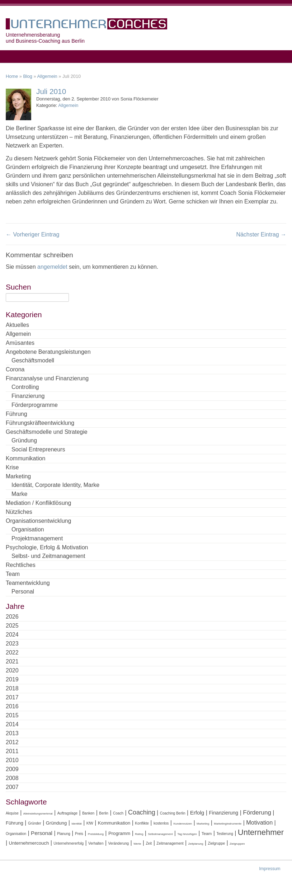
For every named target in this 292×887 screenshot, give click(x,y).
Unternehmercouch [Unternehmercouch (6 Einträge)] (29, 843)
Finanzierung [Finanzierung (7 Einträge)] (223, 813)
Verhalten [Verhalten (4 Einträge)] (95, 843)
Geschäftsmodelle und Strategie (47, 432)
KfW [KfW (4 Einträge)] (89, 823)
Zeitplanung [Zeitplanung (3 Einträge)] (195, 843)
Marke (19, 494)
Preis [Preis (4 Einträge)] (79, 834)
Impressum (269, 868)
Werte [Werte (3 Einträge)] (137, 843)
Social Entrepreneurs (38, 449)
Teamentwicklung (28, 583)
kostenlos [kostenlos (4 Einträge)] (161, 823)
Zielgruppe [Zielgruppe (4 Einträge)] (216, 843)
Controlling (25, 387)
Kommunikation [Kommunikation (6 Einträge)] (114, 823)
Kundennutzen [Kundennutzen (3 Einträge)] (182, 823)
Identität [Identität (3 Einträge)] (76, 823)
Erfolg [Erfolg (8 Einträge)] (197, 812)
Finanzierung (28, 396)
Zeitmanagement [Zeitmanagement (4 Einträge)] (169, 843)
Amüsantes (20, 343)
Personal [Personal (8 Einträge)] (41, 833)
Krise (12, 467)
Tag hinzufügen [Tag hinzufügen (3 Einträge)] (187, 834)
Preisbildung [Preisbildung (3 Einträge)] (96, 834)
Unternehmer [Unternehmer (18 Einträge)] (261, 832)
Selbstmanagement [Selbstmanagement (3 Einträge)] (160, 834)
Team (13, 574)
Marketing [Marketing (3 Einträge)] (203, 823)
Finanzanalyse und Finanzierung (47, 378)
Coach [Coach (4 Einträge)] (118, 813)
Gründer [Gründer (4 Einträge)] (34, 823)
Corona (15, 369)
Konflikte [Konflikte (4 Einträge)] (142, 823)
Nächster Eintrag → (261, 234)
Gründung (24, 440)
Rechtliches (21, 565)
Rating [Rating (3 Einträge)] (139, 834)
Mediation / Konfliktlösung (38, 503)
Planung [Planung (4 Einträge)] (63, 834)
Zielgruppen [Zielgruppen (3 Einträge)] (237, 843)
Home (12, 76)
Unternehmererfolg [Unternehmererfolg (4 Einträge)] (68, 843)
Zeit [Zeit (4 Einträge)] (149, 843)
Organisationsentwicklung (38, 521)
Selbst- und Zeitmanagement (48, 556)
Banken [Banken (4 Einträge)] (88, 813)
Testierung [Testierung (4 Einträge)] (224, 834)
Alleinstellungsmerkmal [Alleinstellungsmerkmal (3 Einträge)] (38, 813)
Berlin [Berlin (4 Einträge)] (103, 813)
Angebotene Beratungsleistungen (48, 352)
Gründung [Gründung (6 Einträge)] (56, 823)
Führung (16, 414)
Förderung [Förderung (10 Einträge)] (257, 812)
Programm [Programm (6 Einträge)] (119, 833)
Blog (27, 76)
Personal (22, 591)
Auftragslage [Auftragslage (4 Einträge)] (67, 813)
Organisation (27, 529)
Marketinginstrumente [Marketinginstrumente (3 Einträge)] (227, 823)
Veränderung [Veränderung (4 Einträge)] (118, 843)
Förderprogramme (34, 405)
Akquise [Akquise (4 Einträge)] (12, 813)
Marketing (18, 476)
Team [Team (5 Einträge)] (207, 833)
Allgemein (47, 76)
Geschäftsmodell (32, 360)
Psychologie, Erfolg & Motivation (47, 547)
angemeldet (52, 267)
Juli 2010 (51, 91)
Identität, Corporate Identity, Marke (55, 485)
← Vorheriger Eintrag (32, 234)
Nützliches (19, 512)
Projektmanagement (37, 538)
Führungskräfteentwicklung (40, 423)
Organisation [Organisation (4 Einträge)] (16, 834)
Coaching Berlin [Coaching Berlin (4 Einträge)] (172, 813)
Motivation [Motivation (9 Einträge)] (259, 822)
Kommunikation (25, 458)
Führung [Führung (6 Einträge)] (14, 823)
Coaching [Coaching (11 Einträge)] (141, 812)
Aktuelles (17, 325)
